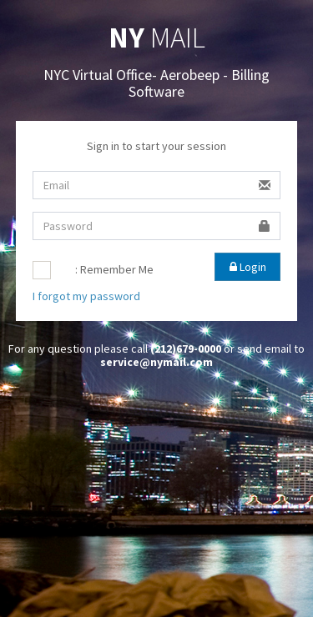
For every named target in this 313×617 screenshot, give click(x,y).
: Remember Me (114, 269)
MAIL (157, 37)
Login (248, 266)
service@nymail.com (156, 361)
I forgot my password (86, 295)
